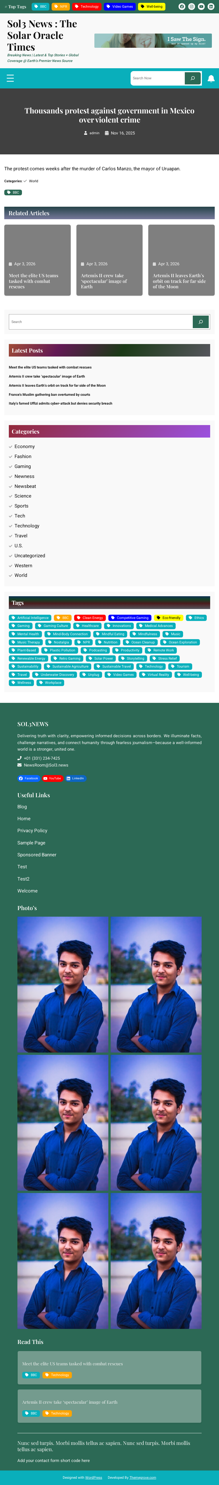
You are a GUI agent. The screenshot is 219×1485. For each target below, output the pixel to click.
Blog (22, 807)
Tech (20, 515)
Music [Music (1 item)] (175, 634)
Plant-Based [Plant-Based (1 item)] (26, 650)
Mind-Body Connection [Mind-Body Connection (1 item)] (70, 634)
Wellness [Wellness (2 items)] (24, 682)
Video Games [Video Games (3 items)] (122, 6)
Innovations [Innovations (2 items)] (122, 625)
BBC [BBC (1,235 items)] (43, 6)
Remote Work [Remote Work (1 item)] (163, 650)
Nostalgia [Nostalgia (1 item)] (61, 642)
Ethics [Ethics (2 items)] (199, 617)
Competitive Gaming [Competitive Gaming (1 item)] (133, 617)
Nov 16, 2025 (123, 133)
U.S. (19, 545)
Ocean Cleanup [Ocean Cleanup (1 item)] (143, 642)
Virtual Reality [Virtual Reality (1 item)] (158, 674)
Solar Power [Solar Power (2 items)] (103, 658)
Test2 (23, 879)
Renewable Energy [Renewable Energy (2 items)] (31, 658)
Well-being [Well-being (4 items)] (155, 6)
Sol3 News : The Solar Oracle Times (42, 35)
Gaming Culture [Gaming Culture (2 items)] (56, 625)
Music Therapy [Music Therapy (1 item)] (28, 642)
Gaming (23, 466)
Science (23, 496)
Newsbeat (25, 486)
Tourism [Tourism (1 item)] (183, 666)
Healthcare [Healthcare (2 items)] (90, 625)
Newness (25, 476)
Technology (27, 525)
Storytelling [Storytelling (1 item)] (135, 658)
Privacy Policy (32, 831)
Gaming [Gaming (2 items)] (23, 625)
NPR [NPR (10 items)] (63, 6)
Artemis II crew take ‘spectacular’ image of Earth (104, 281)
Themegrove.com (142, 1477)
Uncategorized (30, 555)
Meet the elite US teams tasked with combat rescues (33, 281)
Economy (25, 446)
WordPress (93, 1477)
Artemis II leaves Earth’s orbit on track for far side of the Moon (179, 281)
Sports (22, 506)
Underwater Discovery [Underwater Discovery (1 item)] (57, 674)
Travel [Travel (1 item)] (22, 674)
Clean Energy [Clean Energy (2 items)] (93, 617)
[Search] (193, 78)
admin (95, 133)
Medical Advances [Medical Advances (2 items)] (159, 625)
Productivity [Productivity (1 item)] (130, 650)
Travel (21, 535)
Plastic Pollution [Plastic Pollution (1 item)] (62, 650)
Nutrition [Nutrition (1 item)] (110, 642)
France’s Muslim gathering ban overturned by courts (49, 394)
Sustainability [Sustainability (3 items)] (27, 666)
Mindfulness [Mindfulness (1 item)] (147, 634)
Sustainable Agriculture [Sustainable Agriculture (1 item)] (70, 666)
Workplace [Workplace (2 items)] (53, 682)
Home (24, 819)
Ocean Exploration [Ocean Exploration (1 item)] (183, 642)
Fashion (23, 456)
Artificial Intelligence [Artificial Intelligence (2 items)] (32, 617)
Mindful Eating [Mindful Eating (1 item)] (113, 634)
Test (22, 867)
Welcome (27, 891)
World (33, 181)
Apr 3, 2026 (24, 264)
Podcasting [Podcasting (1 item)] (98, 650)
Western (23, 565)
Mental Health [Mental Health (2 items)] (28, 634)
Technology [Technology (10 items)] (90, 6)
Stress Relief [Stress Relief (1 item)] (167, 658)
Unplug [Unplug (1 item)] (93, 674)
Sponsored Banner (36, 855)
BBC (16, 192)
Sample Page (31, 843)
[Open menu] (10, 78)
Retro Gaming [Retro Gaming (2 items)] (69, 658)
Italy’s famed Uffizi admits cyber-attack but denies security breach (60, 403)
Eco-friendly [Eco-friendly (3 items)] (172, 617)
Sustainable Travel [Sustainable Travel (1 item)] (116, 666)
